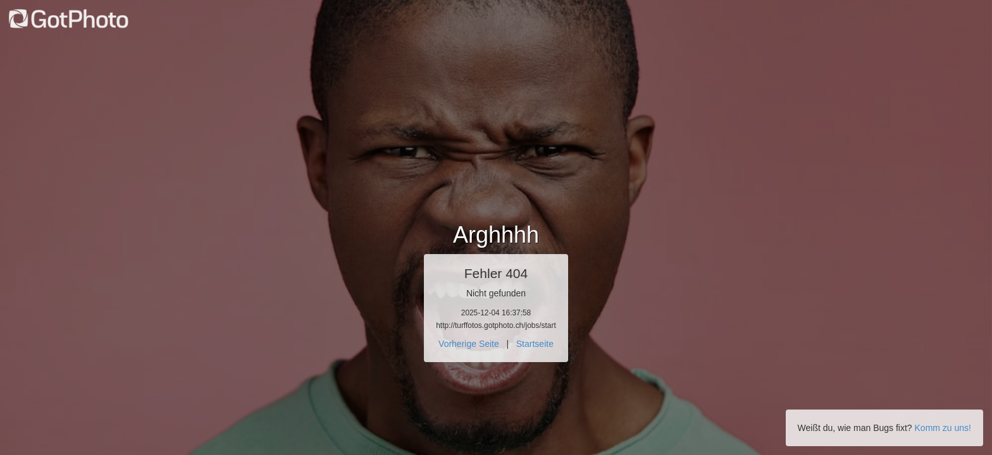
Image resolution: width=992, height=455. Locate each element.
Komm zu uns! (943, 428)
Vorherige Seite (468, 344)
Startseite (535, 344)
